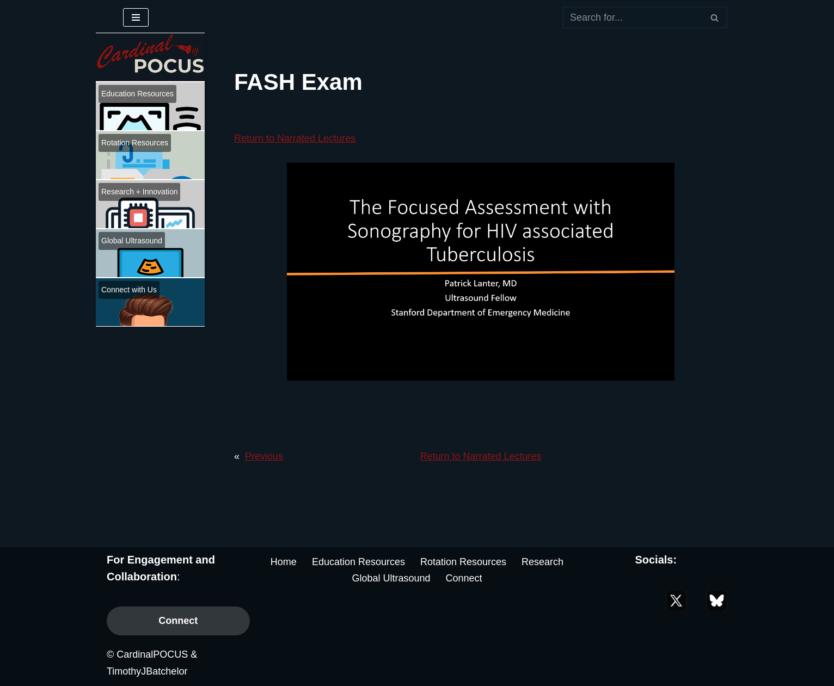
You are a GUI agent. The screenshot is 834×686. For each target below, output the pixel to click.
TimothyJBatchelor (147, 671)
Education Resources (358, 561)
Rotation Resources (463, 561)
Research (542, 561)
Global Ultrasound (391, 578)
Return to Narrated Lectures (294, 138)
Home (284, 561)
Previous (264, 456)
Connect (178, 620)
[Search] (632, 17)
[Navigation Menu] (136, 17)
